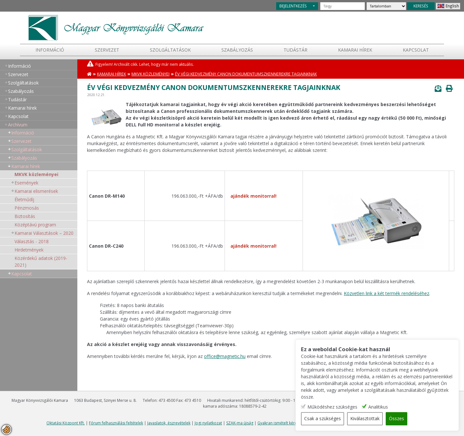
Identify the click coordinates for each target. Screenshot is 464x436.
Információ (49, 50)
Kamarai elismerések (36, 191)
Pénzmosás (27, 208)
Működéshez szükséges (335, 407)
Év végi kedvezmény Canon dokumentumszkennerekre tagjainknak (246, 74)
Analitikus (380, 407)
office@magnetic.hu (225, 356)
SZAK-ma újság (239, 423)
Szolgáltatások (170, 50)
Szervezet (107, 50)
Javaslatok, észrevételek (168, 423)
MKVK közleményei (36, 174)
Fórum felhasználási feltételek (116, 423)
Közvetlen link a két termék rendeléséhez (386, 293)
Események (26, 183)
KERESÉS (420, 5)
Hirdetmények (29, 250)
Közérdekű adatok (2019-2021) (41, 261)
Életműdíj (24, 199)
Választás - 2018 (32, 241)
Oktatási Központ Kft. (65, 423)
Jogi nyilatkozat (208, 423)
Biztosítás (25, 216)
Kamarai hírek (355, 50)
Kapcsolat (416, 50)
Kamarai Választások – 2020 (44, 233)
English (452, 5)
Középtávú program (35, 225)
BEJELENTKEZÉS (293, 5)
